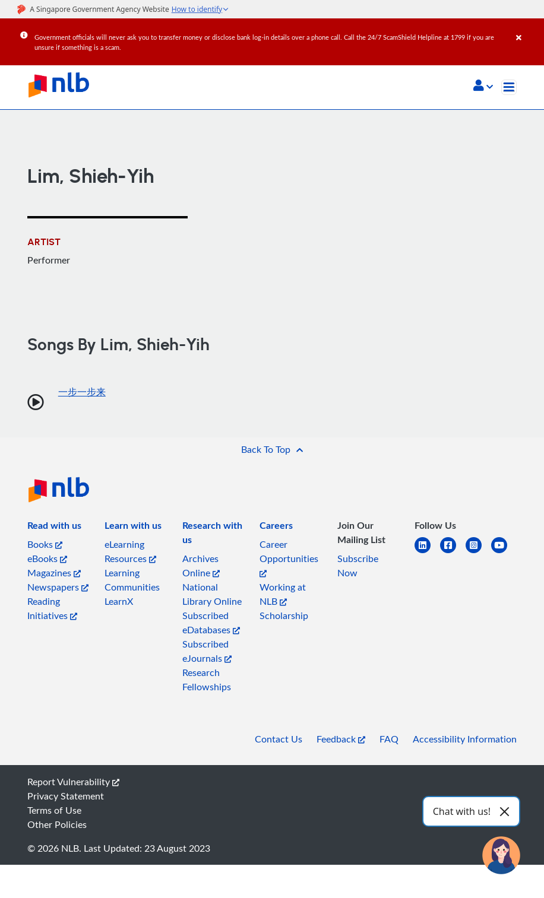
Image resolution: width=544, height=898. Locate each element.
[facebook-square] (453, 552)
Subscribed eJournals (207, 651)
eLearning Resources (130, 551)
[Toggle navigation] (509, 87)
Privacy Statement (65, 795)
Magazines (54, 572)
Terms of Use (54, 810)
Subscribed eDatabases (211, 622)
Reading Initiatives (52, 608)
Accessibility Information (465, 738)
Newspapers (57, 587)
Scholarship (284, 615)
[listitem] (54, 527)
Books (44, 544)
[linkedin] (427, 552)
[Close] (528, 29)
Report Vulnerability (73, 781)
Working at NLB (283, 594)
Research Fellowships (206, 679)
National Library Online (212, 594)
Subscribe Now (357, 565)
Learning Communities (132, 580)
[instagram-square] (478, 552)
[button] (483, 87)
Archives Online (201, 565)
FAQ (388, 738)
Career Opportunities (289, 557)
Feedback (341, 738)
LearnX (119, 601)
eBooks (47, 558)
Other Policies (57, 824)
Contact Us (278, 738)
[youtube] (504, 552)
